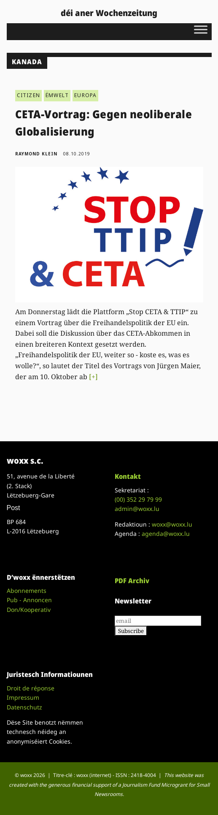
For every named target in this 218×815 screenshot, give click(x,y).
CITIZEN (28, 95)
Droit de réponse (30, 688)
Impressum (23, 697)
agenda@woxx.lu (166, 534)
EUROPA (85, 95)
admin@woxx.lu (137, 509)
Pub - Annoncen (29, 600)
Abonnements (26, 591)
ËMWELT (57, 95)
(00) (138, 499)
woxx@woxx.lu (172, 524)
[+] (93, 376)
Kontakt (128, 476)
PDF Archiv (132, 580)
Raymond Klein (36, 154)
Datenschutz (24, 707)
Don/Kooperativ (29, 610)
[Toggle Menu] (200, 29)
